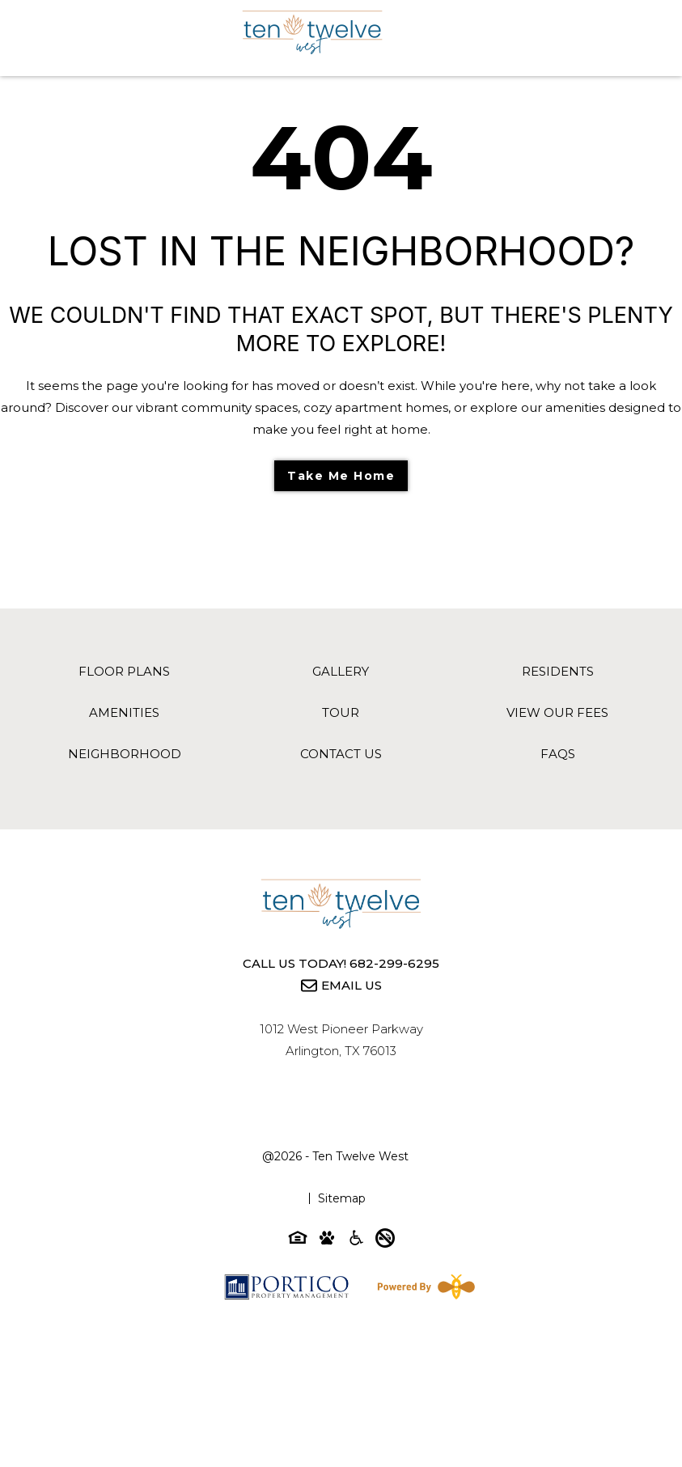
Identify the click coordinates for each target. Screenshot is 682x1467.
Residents (558, 671)
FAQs (557, 753)
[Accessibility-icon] (356, 1241)
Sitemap (342, 1198)
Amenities (124, 712)
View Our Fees (557, 712)
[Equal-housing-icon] (297, 1241)
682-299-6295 (394, 963)
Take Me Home (341, 476)
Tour (340, 712)
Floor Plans (124, 671)
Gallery (340, 671)
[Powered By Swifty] (423, 1286)
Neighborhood (124, 753)
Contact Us (341, 753)
